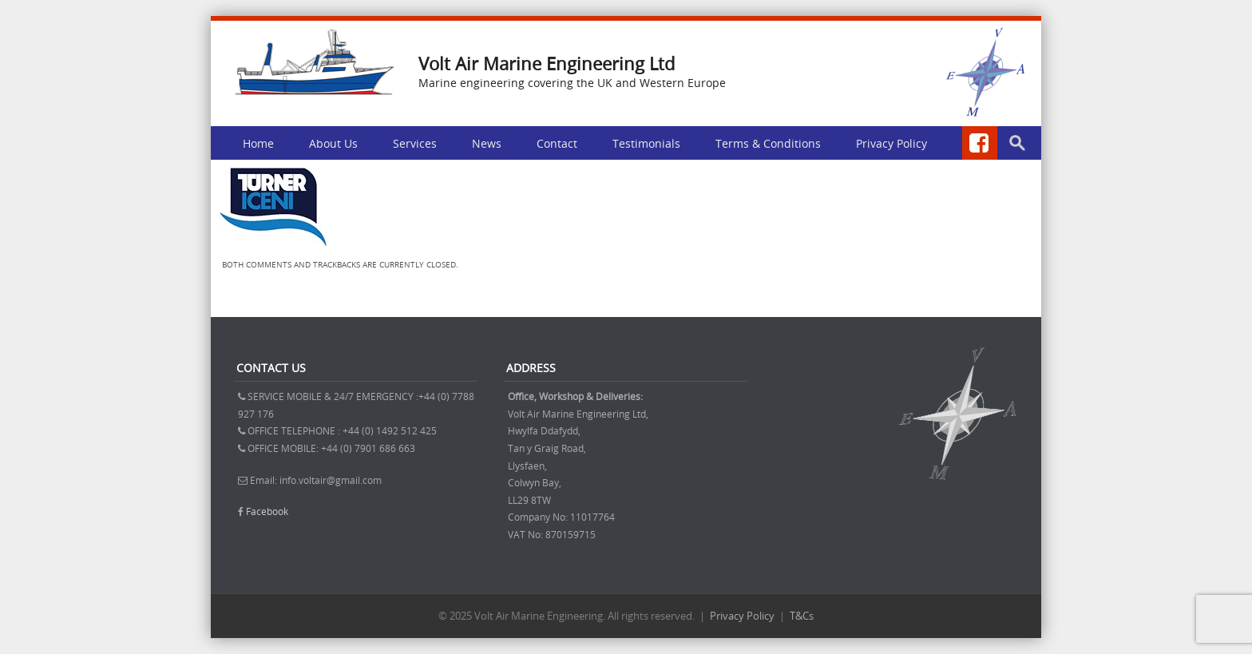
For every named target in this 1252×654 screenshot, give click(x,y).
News (486, 143)
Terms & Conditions (768, 143)
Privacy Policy (891, 143)
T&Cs (802, 615)
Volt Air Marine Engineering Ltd (546, 63)
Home (258, 143)
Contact (557, 143)
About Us (333, 143)
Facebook (267, 511)
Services (415, 143)
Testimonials (646, 143)
